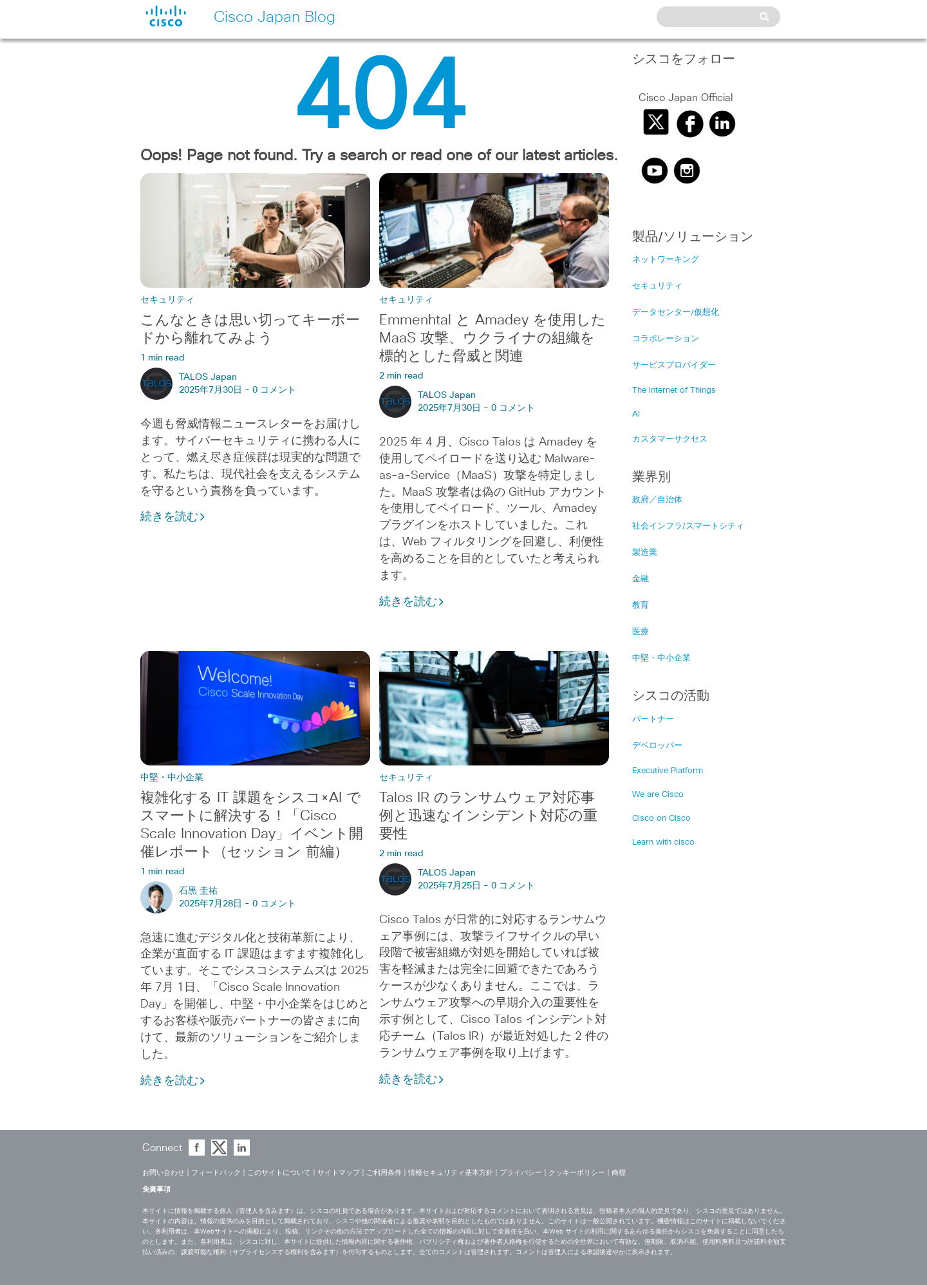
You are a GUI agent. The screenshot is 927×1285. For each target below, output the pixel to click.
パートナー (653, 719)
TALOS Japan (208, 377)
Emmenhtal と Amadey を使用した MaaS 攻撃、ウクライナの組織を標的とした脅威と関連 (492, 339)
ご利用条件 (384, 1172)
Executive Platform (667, 771)
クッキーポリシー (576, 1172)
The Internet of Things (674, 390)
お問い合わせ (163, 1172)
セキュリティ (167, 300)
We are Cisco (658, 795)
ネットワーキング (665, 260)
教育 (640, 605)
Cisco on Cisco (661, 818)
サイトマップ (338, 1172)
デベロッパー (657, 746)
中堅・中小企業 (171, 777)
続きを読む (173, 517)
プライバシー (521, 1172)
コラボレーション (665, 339)
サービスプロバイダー (674, 365)
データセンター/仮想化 (675, 312)
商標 (619, 1172)
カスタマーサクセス (669, 439)
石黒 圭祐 (198, 891)
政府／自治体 (657, 500)
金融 (640, 579)
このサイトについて (279, 1172)
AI (636, 414)
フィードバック (216, 1172)
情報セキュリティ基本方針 (450, 1172)
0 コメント (274, 390)
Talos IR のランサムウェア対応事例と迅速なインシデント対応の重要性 (488, 816)
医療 (640, 632)
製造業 (644, 553)
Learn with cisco (663, 842)
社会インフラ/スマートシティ (688, 526)
